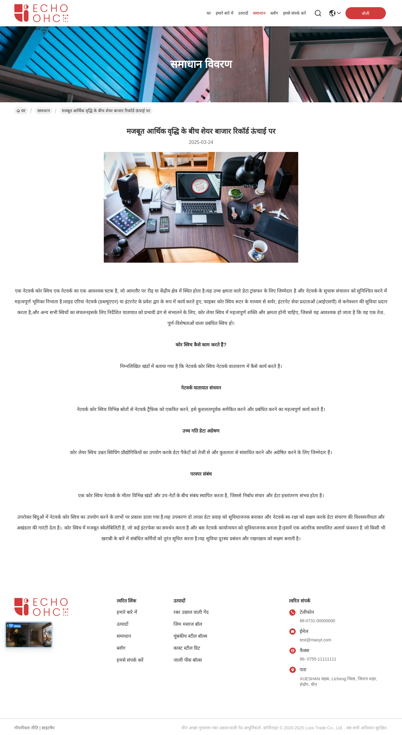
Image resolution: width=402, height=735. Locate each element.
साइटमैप (48, 727)
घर (209, 13)
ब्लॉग (274, 13)
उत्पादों (243, 13)
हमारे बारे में (224, 13)
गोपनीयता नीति (26, 727)
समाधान (259, 13)
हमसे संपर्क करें (294, 13)
